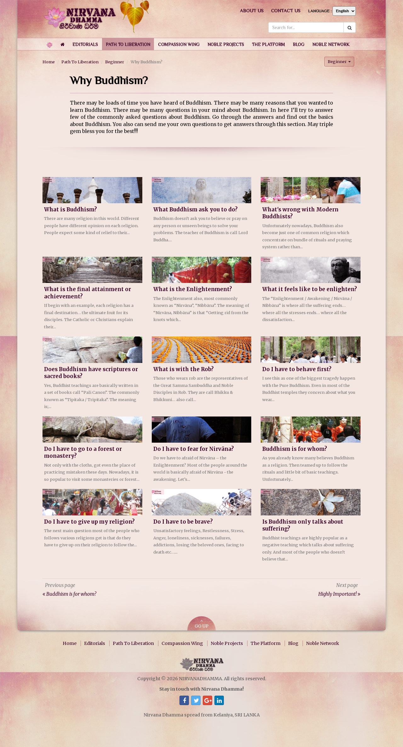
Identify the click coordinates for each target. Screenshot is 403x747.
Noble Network (322, 643)
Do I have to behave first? (297, 369)
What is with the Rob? (183, 369)
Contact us (285, 10)
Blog (293, 643)
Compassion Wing (182, 643)
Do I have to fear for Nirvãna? (193, 449)
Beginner (114, 61)
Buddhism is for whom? (294, 449)
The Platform (266, 643)
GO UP (201, 624)
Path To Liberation (80, 61)
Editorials (94, 643)
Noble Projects (227, 643)
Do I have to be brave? (183, 522)
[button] (85, 44)
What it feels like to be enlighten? (309, 289)
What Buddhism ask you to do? (195, 209)
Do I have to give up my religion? (89, 522)
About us (252, 10)
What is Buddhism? (70, 209)
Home (49, 61)
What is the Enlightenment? (192, 289)
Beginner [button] (339, 61)
